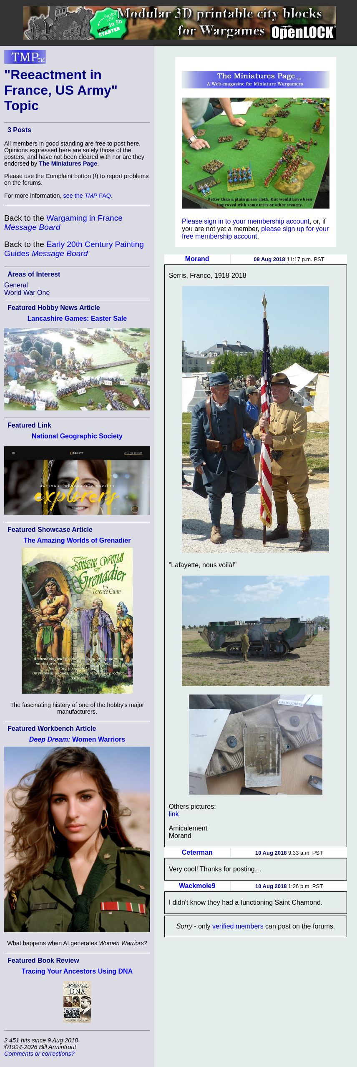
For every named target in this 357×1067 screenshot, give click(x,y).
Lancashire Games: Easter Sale (77, 318)
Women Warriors (77, 739)
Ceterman (197, 852)
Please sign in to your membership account (245, 221)
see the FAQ (87, 195)
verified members (238, 926)
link (174, 814)
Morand (197, 258)
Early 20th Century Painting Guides (74, 249)
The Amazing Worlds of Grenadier (77, 540)
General (16, 285)
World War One (27, 292)
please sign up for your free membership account (255, 232)
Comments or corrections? (39, 1053)
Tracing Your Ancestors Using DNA (77, 971)
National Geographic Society (77, 436)
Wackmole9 (197, 885)
